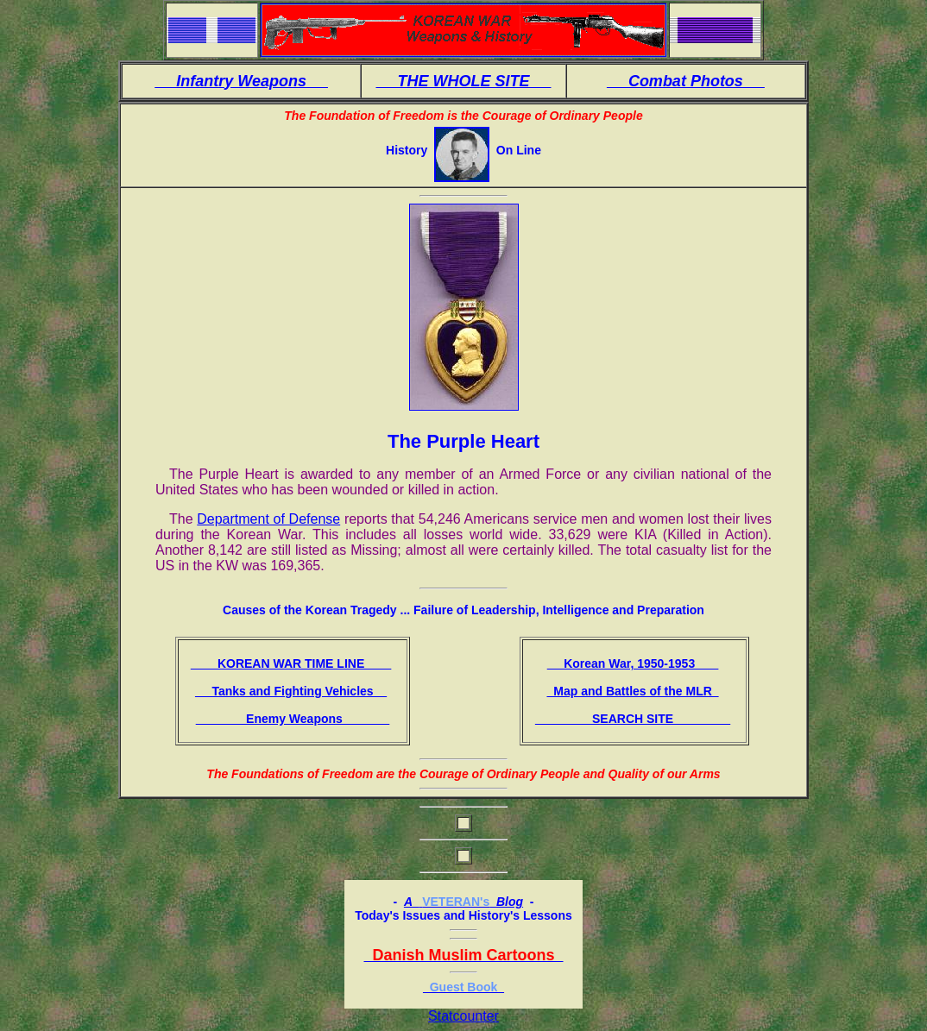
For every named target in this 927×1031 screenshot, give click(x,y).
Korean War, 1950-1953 (633, 663)
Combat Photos (686, 81)
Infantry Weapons (241, 81)
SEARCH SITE (632, 719)
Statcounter (463, 1016)
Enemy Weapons (293, 719)
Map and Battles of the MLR (632, 691)
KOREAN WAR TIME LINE (291, 663)
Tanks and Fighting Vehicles (291, 691)
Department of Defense (268, 519)
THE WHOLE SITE (463, 81)
